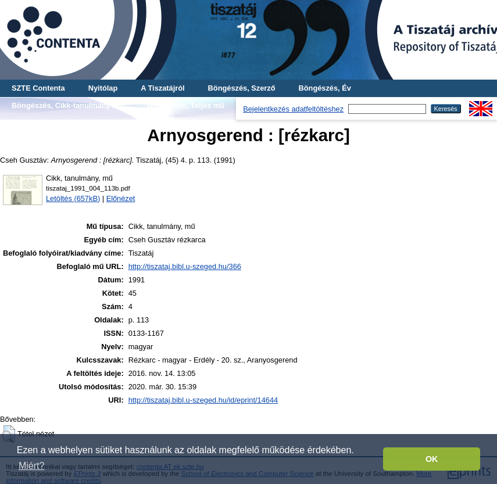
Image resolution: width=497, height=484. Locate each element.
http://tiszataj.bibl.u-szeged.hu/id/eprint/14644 (203, 400)
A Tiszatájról (162, 88)
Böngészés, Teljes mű (185, 105)
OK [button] (432, 459)
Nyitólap (102, 88)
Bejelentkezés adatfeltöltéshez (293, 109)
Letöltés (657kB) (73, 198)
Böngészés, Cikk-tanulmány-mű (68, 105)
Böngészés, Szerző (242, 88)
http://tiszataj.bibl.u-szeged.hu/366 (184, 266)
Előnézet (120, 198)
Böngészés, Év (325, 88)
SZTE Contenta (38, 88)
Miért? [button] (31, 466)
